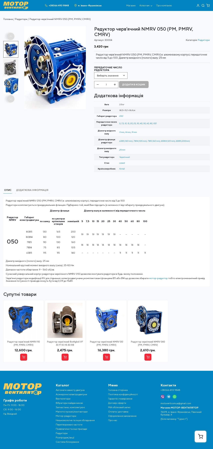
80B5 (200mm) (183, 141)
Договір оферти (117, 403)
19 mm (134, 132)
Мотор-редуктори (66, 416)
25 (134, 123)
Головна (8, 19)
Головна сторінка (118, 390)
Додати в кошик (133, 84)
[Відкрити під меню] (151, 5)
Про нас (112, 420)
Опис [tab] (7, 190)
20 (131, 123)
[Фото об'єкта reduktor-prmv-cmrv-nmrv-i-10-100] (55, 27)
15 (128, 123)
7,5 (122, 123)
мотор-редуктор (158, 278)
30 (137, 123)
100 (154, 123)
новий (122, 163)
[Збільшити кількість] (114, 84)
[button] (10, 36)
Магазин (131, 5)
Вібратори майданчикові (69, 403)
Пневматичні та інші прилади (71, 429)
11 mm (121, 132)
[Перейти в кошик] (208, 5)
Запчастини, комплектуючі (70, 407)
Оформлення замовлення (122, 416)
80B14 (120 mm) (168, 141)
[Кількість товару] (106, 84)
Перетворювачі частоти (69, 424)
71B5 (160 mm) (153, 141)
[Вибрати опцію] (23, 357)
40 (141, 123)
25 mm (122, 150)
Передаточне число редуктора (108, 68)
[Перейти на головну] (15, 3)
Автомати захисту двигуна (70, 390)
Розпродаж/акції (65, 437)
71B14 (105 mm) (140, 141)
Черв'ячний (124, 157)
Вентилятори (63, 398)
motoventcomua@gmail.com (176, 403)
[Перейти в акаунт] (198, 5)
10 (125, 123)
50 (144, 123)
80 (151, 123)
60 (147, 123)
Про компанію (164, 5)
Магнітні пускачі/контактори (72, 411)
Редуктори (21, 19)
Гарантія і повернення (120, 398)
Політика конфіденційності (123, 394)
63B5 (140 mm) (125, 141)
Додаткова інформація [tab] (32, 190)
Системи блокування (67, 442)
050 (121, 116)
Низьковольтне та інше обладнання (75, 420)
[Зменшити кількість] (97, 84)
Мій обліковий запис (119, 407)
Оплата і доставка (118, 411)
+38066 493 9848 (170, 390)
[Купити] (65, 357)
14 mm (127, 132)
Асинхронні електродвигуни (71, 394)
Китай (122, 168)
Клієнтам (146, 5)
